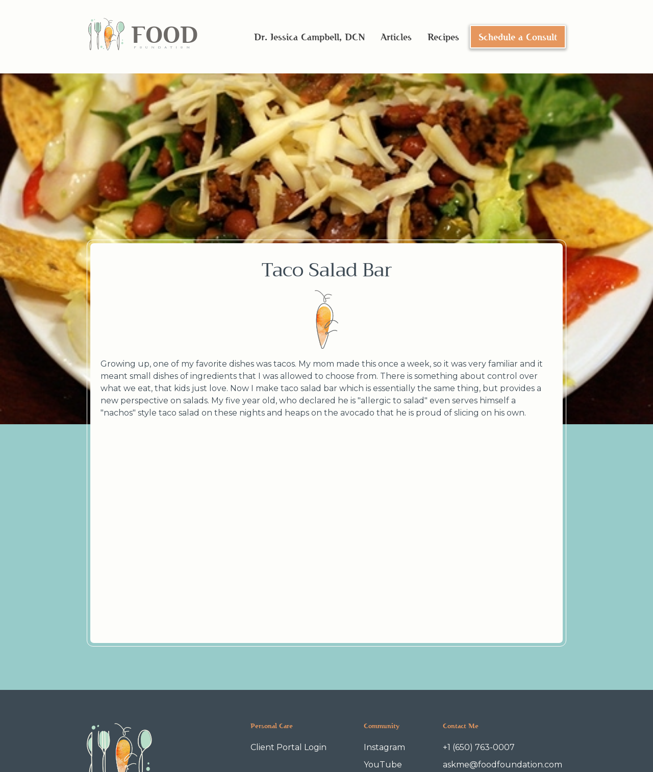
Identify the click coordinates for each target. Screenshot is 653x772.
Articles (396, 36)
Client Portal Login (288, 747)
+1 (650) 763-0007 (479, 747)
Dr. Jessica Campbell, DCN (309, 36)
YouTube (383, 764)
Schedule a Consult (518, 36)
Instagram (384, 747)
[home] (142, 37)
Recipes (443, 36)
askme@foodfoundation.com (502, 764)
